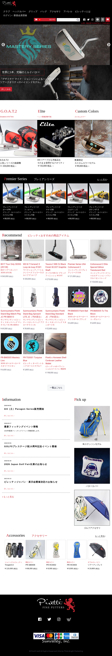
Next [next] (109, 45)
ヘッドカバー (19, 11)
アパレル (67, 11)
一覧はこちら (56, 387)
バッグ (43, 11)
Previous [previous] (3, 45)
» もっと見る (8, 497)
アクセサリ (55, 11)
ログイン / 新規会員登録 (15, 15)
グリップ (33, 11)
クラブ (6, 11)
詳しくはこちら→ (9, 415)
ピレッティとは (82, 11)
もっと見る (102, 179)
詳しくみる (6, 89)
